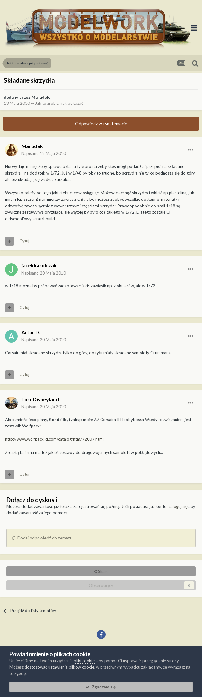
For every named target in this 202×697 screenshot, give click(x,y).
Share (101, 571)
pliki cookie (84, 660)
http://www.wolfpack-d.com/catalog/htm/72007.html (54, 439)
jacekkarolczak (39, 265)
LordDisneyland (40, 399)
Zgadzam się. (101, 686)
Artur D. (30, 332)
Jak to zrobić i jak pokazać (59, 103)
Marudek (40, 97)
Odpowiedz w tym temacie (101, 123)
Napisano (43, 153)
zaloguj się (178, 506)
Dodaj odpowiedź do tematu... (43, 537)
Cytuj (24, 240)
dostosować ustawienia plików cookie (59, 667)
